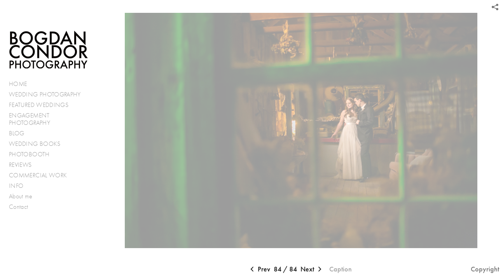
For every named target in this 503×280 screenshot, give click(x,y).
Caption (340, 269)
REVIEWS (20, 164)
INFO (20, 186)
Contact (18, 206)
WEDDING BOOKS (35, 143)
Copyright (485, 269)
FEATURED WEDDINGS (43, 105)
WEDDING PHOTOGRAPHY (45, 94)
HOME (18, 84)
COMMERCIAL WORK (38, 175)
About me (20, 196)
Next (311, 269)
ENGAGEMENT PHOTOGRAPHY (29, 119)
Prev (259, 269)
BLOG (16, 133)
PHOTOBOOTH (29, 154)
